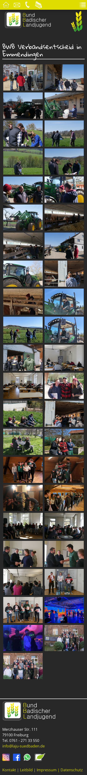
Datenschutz (72, 769)
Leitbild (26, 769)
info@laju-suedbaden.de (23, 746)
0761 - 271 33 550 (24, 740)
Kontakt (9, 769)
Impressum (47, 769)
